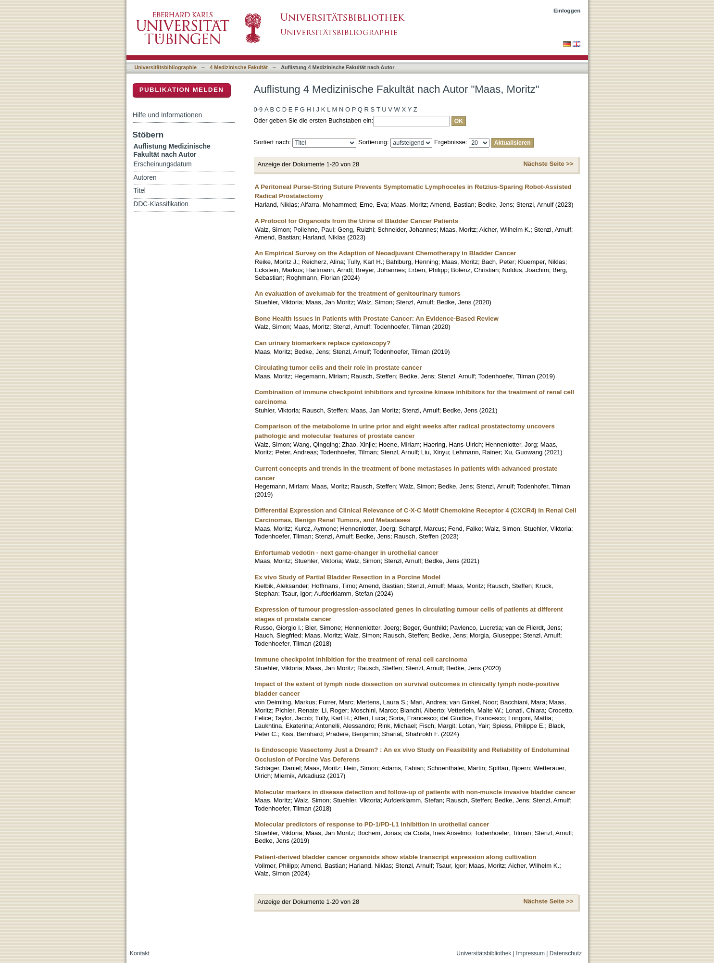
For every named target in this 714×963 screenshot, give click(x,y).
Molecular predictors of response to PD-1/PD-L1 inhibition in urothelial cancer (372, 824)
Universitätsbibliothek (483, 953)
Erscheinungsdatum (163, 164)
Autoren (145, 177)
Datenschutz (566, 953)
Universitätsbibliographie (166, 67)
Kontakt (140, 953)
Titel (140, 190)
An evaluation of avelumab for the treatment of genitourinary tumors (358, 293)
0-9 (258, 109)
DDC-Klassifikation (161, 204)
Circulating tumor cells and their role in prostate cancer (338, 367)
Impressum (530, 953)
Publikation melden (181, 89)
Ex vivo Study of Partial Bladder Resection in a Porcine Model (348, 577)
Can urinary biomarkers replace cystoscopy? (323, 343)
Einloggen (567, 10)
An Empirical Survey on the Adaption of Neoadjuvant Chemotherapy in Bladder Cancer (385, 253)
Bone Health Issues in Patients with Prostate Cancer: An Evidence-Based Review (377, 318)
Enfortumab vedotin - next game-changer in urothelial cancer (346, 552)
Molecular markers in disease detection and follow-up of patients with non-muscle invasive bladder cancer (415, 792)
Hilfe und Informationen (167, 115)
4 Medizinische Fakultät (238, 67)
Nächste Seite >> (548, 163)
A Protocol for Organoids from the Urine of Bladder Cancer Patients (357, 221)
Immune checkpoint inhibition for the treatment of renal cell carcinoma (361, 659)
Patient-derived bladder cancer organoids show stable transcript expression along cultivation (396, 857)
